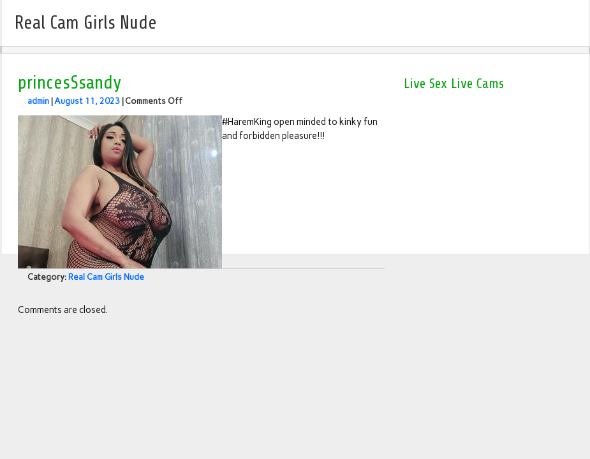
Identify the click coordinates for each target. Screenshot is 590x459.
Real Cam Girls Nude (106, 277)
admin (38, 101)
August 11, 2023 (87, 101)
